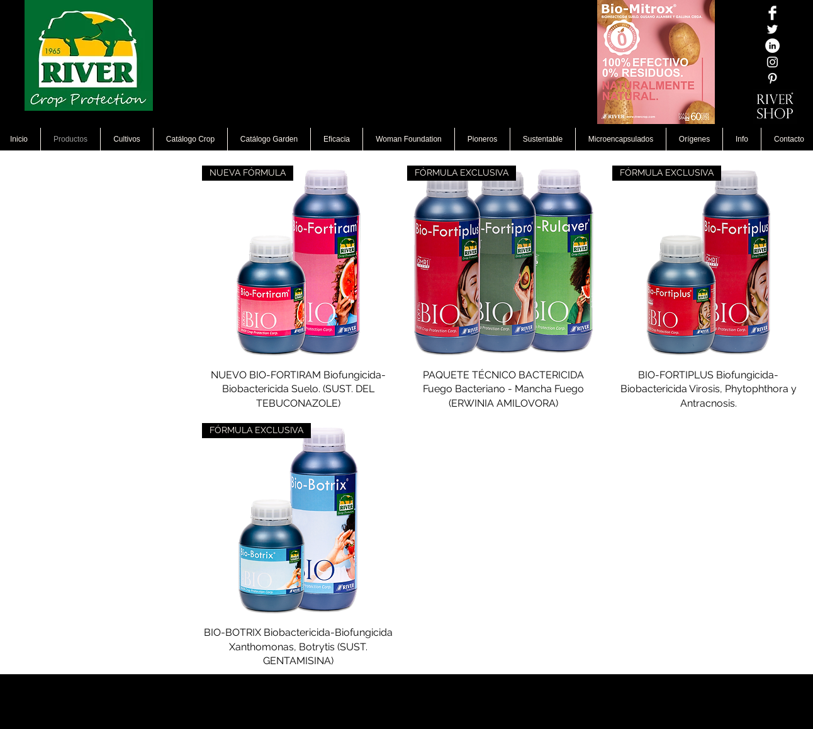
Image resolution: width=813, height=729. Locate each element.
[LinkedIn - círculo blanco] (772, 45)
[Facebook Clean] (772, 13)
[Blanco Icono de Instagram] (772, 62)
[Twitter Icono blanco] (772, 29)
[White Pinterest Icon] (772, 78)
